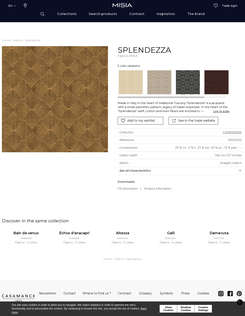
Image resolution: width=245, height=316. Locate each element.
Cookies (203, 293)
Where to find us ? (96, 293)
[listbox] (171, 82)
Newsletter (47, 293)
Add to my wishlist (138, 120)
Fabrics (18, 40)
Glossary (145, 293)
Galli (171, 233)
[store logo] (122, 12)
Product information (157, 188)
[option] (131, 82)
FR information (128, 188)
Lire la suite (221, 111)
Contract (124, 293)
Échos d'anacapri (74, 233)
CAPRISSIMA (232, 132)
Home (6, 40)
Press (185, 293)
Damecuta (219, 233)
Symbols (166, 293)
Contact (70, 293)
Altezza (122, 233)
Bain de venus (26, 233)
